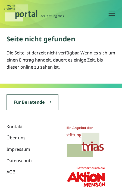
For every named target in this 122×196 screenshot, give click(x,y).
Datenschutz (20, 161)
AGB (11, 172)
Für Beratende (32, 102)
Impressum (18, 149)
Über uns (16, 138)
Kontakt (15, 127)
